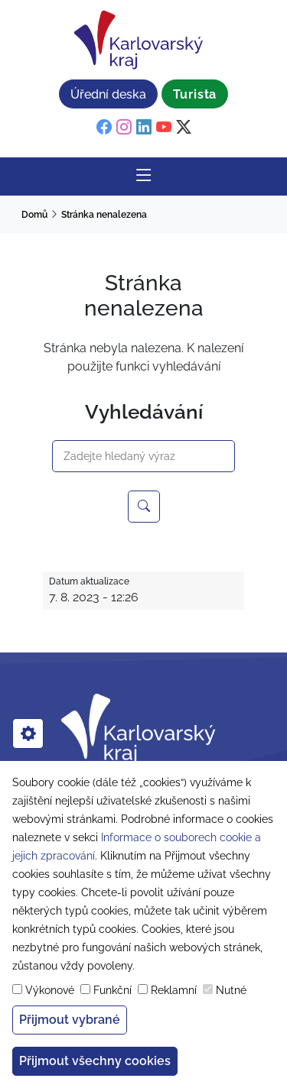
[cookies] (28, 733)
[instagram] (124, 127)
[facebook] (104, 127)
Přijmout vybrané (69, 1019)
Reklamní (174, 990)
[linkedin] (144, 127)
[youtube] (164, 127)
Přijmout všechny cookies (95, 1061)
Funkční (112, 990)
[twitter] (184, 127)
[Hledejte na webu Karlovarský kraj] (144, 507)
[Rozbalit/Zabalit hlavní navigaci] (143, 176)
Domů (34, 214)
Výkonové (49, 990)
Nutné (231, 990)
